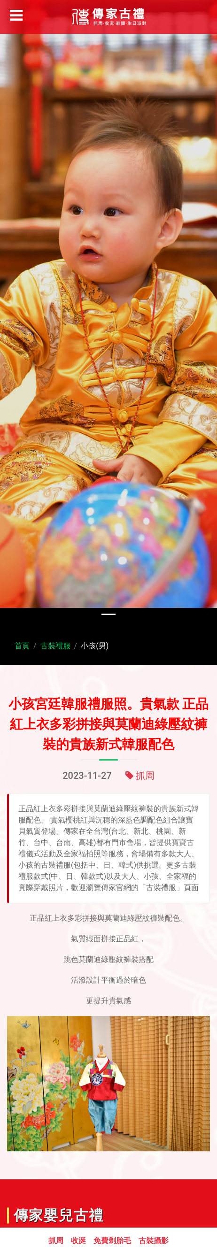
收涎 (78, 1240)
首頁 (22, 645)
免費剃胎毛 (112, 1240)
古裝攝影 (154, 1240)
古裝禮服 (55, 645)
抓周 (145, 779)
